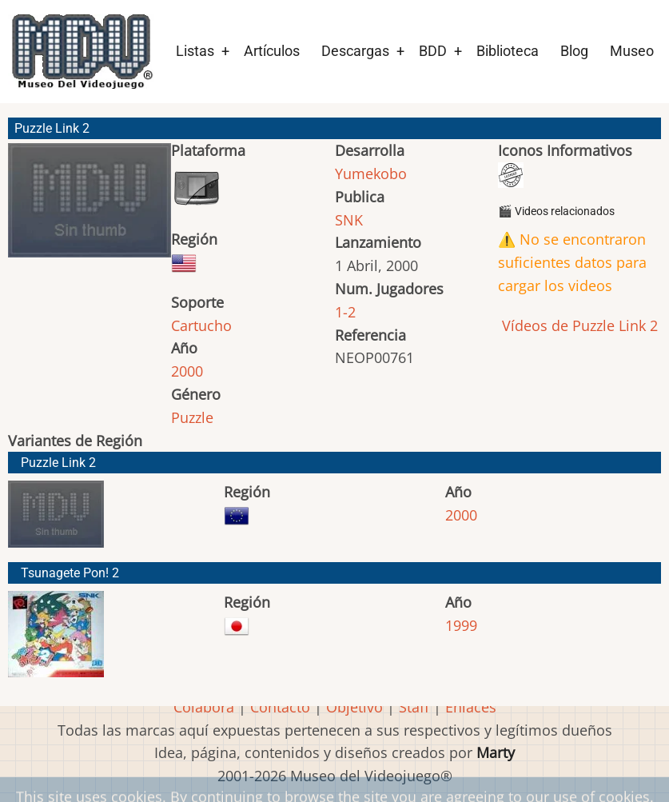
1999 (461, 625)
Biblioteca (507, 50)
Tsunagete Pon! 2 (70, 573)
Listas (195, 50)
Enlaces (470, 706)
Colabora (203, 706)
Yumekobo (371, 173)
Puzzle (192, 417)
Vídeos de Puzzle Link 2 (578, 325)
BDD (433, 50)
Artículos (272, 50)
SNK (349, 219)
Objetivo (354, 706)
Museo (632, 50)
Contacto (280, 706)
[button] (89, 207)
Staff (414, 706)
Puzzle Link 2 (58, 462)
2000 (187, 371)
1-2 (345, 311)
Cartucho (201, 325)
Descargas (355, 50)
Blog (574, 50)
